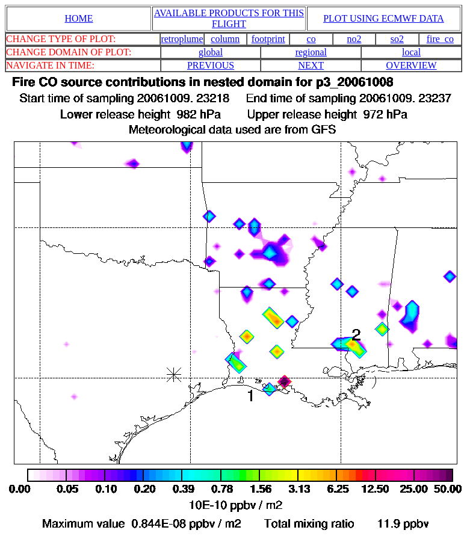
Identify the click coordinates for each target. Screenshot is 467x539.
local (411, 52)
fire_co (440, 39)
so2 (397, 39)
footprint (268, 39)
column (225, 39)
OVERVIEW (411, 65)
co (311, 39)
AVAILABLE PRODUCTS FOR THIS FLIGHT (229, 18)
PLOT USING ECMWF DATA (383, 18)
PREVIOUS (210, 65)
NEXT (311, 65)
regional (311, 52)
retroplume (182, 39)
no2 (354, 39)
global (211, 52)
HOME (78, 18)
